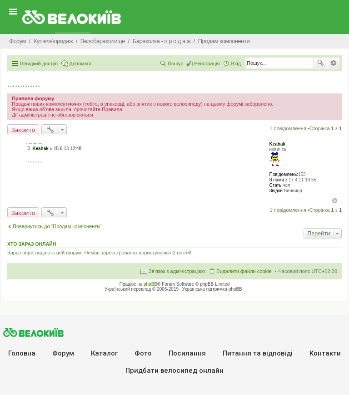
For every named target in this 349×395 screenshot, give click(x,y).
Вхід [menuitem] (236, 63)
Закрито (23, 130)
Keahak (277, 143)
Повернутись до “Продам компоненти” (57, 226)
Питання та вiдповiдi (258, 353)
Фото (143, 353)
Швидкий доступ (39, 63)
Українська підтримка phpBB (212, 289)
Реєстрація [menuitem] (206, 63)
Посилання (187, 353)
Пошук (320, 63)
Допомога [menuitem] (80, 63)
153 (302, 174)
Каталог (104, 353)
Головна (21, 353)
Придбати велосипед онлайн (174, 370)
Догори (334, 200)
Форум (63, 353)
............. (23, 83)
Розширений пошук (333, 63)
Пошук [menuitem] (175, 63)
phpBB (150, 284)
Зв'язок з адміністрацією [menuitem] (177, 271)
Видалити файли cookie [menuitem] (244, 271)
